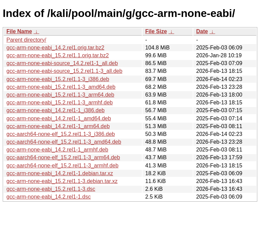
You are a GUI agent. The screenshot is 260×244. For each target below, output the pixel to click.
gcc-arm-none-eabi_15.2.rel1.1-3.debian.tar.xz (61, 181)
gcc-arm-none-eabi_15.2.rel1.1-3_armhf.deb (59, 102)
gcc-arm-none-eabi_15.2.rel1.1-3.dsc (50, 189)
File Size (156, 31)
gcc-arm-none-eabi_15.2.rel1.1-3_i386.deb (57, 79)
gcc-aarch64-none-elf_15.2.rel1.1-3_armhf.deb (62, 165)
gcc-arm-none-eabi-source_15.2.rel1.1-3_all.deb (64, 71)
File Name (19, 31)
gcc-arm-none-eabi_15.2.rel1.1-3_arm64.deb (60, 95)
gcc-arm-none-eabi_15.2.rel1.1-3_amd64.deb (60, 87)
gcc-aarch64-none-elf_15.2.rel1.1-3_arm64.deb (63, 157)
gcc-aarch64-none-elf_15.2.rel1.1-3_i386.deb (60, 134)
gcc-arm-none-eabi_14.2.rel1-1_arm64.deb (58, 126)
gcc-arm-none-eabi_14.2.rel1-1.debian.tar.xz (59, 173)
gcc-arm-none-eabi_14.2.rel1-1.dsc (48, 197)
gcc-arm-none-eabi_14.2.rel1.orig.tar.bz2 (55, 47)
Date (202, 31)
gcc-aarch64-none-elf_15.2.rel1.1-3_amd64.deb (63, 142)
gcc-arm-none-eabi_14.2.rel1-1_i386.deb (55, 110)
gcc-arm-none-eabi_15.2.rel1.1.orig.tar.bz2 (57, 55)
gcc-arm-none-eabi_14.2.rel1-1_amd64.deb (58, 118)
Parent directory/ (26, 40)
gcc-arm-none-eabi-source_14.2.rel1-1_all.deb (62, 63)
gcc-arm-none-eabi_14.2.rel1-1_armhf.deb (57, 149)
